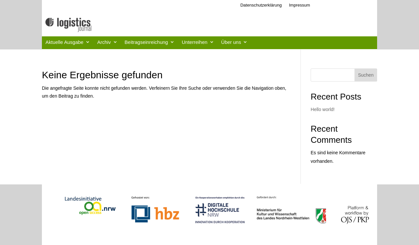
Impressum (299, 5)
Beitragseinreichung (146, 42)
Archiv (104, 42)
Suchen (365, 75)
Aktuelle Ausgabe (64, 42)
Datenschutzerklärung (261, 5)
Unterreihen (194, 42)
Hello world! (323, 109)
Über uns (231, 42)
